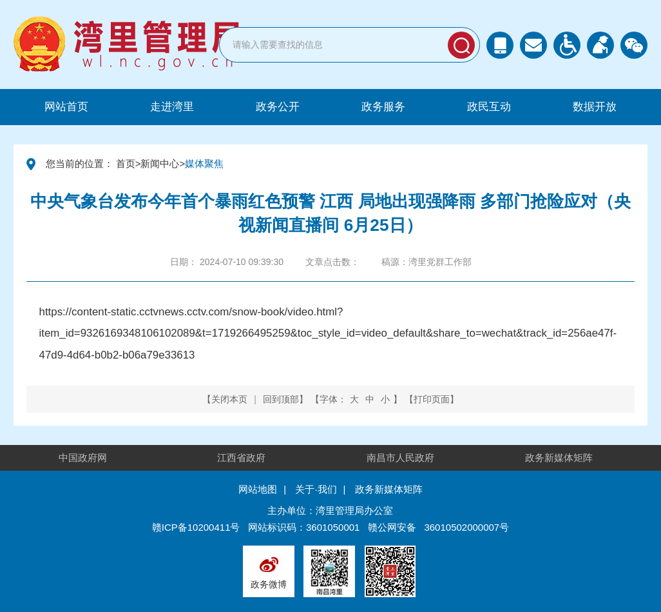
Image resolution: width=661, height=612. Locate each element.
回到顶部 (281, 399)
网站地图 (257, 489)
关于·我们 (315, 489)
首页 (125, 163)
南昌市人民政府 (400, 457)
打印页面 (432, 399)
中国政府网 (83, 457)
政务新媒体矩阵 (559, 457)
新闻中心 (159, 163)
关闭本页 (229, 399)
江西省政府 (241, 457)
